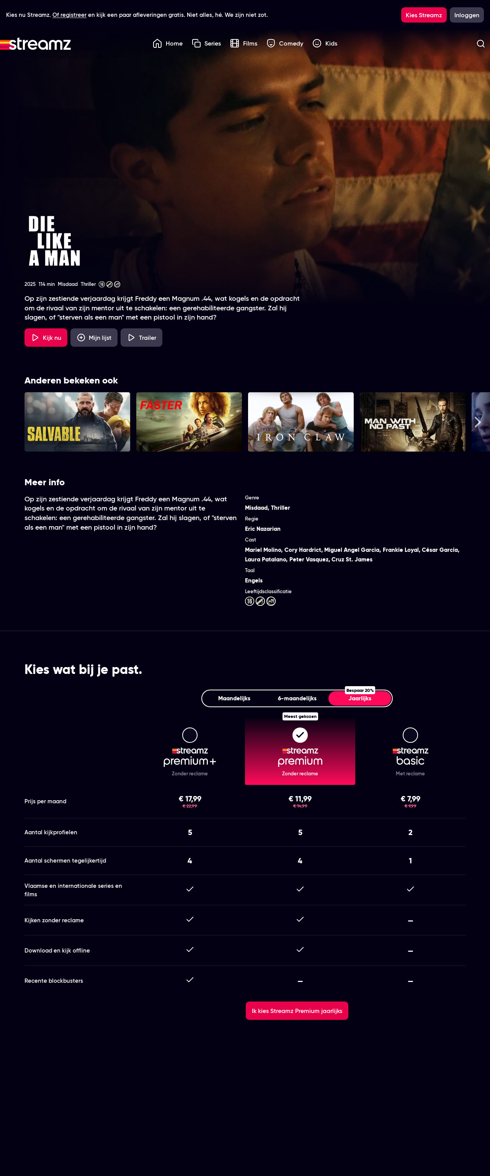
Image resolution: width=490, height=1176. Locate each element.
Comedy (285, 43)
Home (168, 43)
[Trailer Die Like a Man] (141, 337)
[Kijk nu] (45, 337)
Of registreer (69, 14)
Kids (324, 43)
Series (206, 43)
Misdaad (256, 507)
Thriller (280, 507)
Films (243, 43)
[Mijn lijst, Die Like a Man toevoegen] (94, 337)
